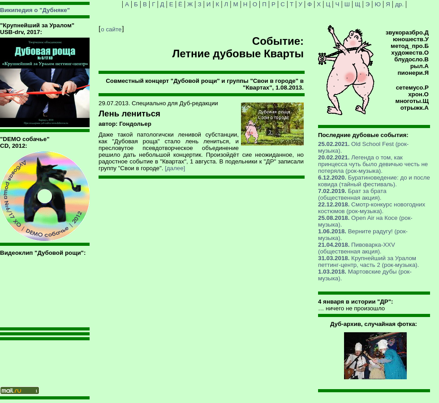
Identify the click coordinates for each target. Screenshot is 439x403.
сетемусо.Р (412, 87)
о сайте (111, 29)
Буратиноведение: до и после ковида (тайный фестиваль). (374, 181)
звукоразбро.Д (407, 32)
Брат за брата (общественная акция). (352, 194)
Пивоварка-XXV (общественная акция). (356, 248)
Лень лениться (129, 113)
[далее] (175, 168)
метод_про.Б (410, 46)
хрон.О (418, 94)
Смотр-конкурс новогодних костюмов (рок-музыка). (371, 207)
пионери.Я (413, 72)
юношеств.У (411, 39)
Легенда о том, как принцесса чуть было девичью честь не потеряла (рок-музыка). (373, 164)
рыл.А (419, 66)
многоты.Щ (412, 101)
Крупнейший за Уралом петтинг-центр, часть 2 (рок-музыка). (368, 261)
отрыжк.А (414, 107)
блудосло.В (411, 59)
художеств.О (410, 52)
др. (399, 4)
